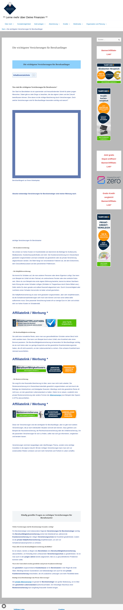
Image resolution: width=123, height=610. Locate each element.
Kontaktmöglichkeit (23, 24)
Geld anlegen (39, 24)
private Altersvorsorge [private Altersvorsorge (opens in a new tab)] (23, 522)
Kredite (65, 24)
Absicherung (53, 24)
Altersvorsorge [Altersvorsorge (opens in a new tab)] (56, 335)
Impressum (31, 558)
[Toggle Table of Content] (33, 75)
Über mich (9, 24)
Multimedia (76, 24)
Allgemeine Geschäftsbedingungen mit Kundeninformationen (74, 558)
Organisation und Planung (94, 24)
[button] (13, 24)
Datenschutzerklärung (44, 558)
